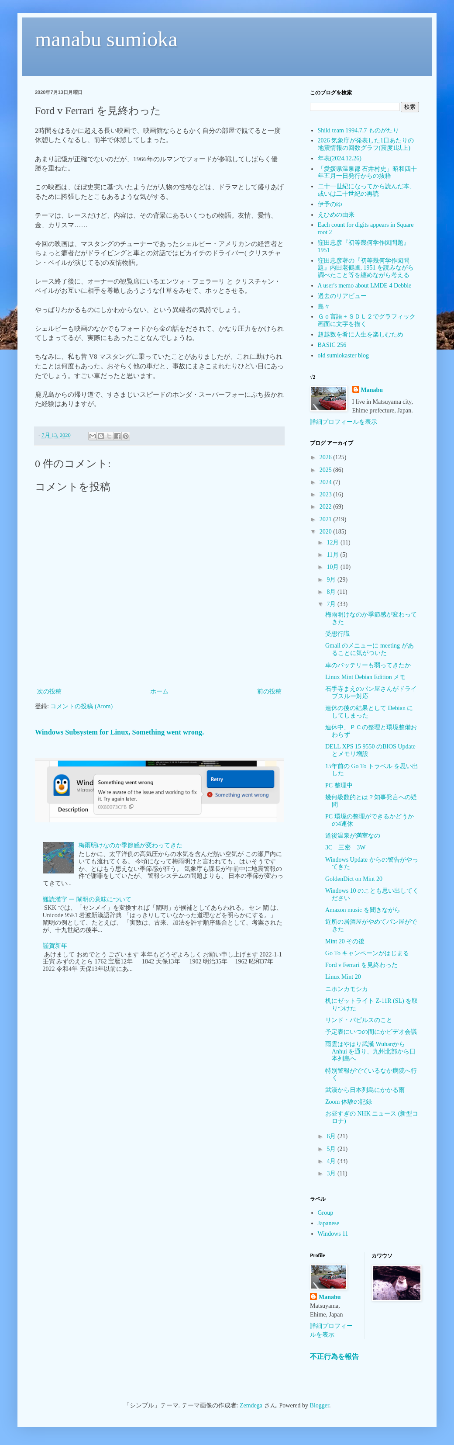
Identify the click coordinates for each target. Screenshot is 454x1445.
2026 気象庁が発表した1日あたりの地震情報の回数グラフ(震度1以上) (366, 144)
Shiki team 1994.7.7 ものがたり (358, 130)
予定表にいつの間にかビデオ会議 (371, 1032)
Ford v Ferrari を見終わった (361, 965)
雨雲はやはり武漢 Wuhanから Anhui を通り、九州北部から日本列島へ (370, 1051)
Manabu (372, 390)
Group (326, 1212)
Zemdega (251, 1405)
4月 (332, 1161)
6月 (332, 1136)
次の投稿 (49, 691)
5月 (332, 1149)
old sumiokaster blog (343, 355)
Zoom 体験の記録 (348, 1101)
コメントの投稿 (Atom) (81, 706)
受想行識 (337, 634)
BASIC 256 (332, 345)
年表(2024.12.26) (339, 158)
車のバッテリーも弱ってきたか (368, 665)
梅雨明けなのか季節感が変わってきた (130, 845)
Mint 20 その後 (345, 941)
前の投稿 (269, 691)
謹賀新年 (55, 946)
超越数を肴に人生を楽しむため (360, 334)
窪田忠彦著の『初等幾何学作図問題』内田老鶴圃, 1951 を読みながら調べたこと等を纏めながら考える (366, 268)
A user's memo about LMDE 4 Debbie (365, 285)
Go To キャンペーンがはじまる (367, 953)
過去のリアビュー (342, 296)
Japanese (329, 1223)
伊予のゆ (330, 204)
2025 (327, 470)
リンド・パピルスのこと (358, 1020)
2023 (327, 494)
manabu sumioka (106, 39)
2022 (327, 506)
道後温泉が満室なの (352, 835)
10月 (333, 567)
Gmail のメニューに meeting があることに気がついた (369, 649)
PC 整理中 (339, 785)
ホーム (159, 691)
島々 (324, 306)
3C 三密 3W (345, 847)
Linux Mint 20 (343, 977)
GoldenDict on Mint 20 (353, 879)
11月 (333, 554)
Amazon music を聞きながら (362, 910)
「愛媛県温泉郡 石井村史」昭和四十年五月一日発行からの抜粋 (367, 173)
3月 (332, 1173)
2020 (327, 531)
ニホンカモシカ (346, 989)
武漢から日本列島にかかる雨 (365, 1090)
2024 (327, 482)
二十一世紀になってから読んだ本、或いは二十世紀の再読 (367, 190)
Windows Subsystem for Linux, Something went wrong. (119, 732)
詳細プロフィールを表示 (343, 422)
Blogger (319, 1405)
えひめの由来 (336, 214)
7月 (332, 604)
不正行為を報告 (334, 1356)
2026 (327, 457)
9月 (332, 579)
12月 (333, 542)
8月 (332, 592)
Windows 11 (333, 1233)
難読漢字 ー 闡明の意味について (87, 899)
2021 (327, 519)
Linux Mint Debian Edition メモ (365, 677)
